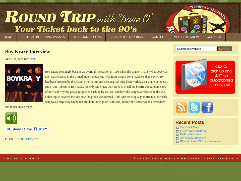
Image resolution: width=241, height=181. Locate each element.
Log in (233, 158)
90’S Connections (87, 37)
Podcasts (32, 139)
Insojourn (202, 158)
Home (8, 37)
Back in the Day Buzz (126, 37)
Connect (214, 37)
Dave (32, 59)
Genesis (221, 158)
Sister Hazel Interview (193, 130)
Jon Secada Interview (193, 138)
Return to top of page (22, 158)
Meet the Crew (186, 37)
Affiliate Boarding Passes (43, 37)
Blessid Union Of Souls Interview (200, 141)
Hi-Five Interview (191, 134)
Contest (159, 37)
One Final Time (189, 127)
